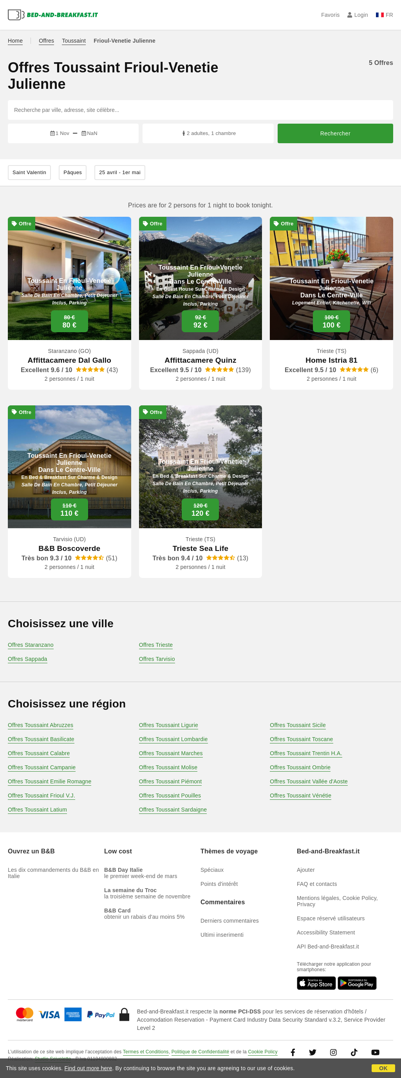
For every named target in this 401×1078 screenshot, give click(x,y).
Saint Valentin (29, 172)
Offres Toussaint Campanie (42, 767)
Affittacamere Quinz (200, 360)
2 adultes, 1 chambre (208, 133)
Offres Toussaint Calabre (39, 753)
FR (384, 15)
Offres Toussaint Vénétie (300, 795)
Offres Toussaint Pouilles (170, 795)
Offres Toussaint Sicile (298, 725)
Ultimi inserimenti (222, 935)
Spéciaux (212, 870)
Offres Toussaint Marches (171, 753)
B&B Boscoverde (69, 548)
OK (383, 1068)
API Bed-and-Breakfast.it (328, 946)
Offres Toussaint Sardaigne (173, 809)
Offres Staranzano (31, 645)
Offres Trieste (156, 645)
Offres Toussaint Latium (37, 809)
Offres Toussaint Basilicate (41, 739)
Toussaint (74, 41)
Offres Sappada (27, 659)
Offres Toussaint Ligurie (168, 725)
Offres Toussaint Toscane (301, 739)
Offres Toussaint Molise (168, 767)
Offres (46, 41)
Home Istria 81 (331, 360)
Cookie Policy (262, 1052)
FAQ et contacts (317, 884)
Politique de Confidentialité (200, 1052)
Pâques (72, 172)
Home (15, 41)
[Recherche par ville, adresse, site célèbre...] (200, 110)
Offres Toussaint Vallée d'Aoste (309, 781)
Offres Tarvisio (157, 659)
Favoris (330, 15)
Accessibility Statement (326, 932)
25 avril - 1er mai (120, 172)
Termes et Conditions (146, 1052)
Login (357, 15)
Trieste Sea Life (201, 548)
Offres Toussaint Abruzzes (40, 725)
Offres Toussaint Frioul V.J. (41, 795)
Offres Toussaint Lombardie (173, 739)
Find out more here (88, 1068)
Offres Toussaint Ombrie (300, 767)
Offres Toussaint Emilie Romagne (49, 781)
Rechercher (335, 133)
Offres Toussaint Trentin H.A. (306, 753)
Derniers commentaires (229, 921)
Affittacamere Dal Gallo (69, 360)
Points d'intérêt (219, 884)
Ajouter (306, 870)
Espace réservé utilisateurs (331, 918)
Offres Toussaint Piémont (170, 781)
